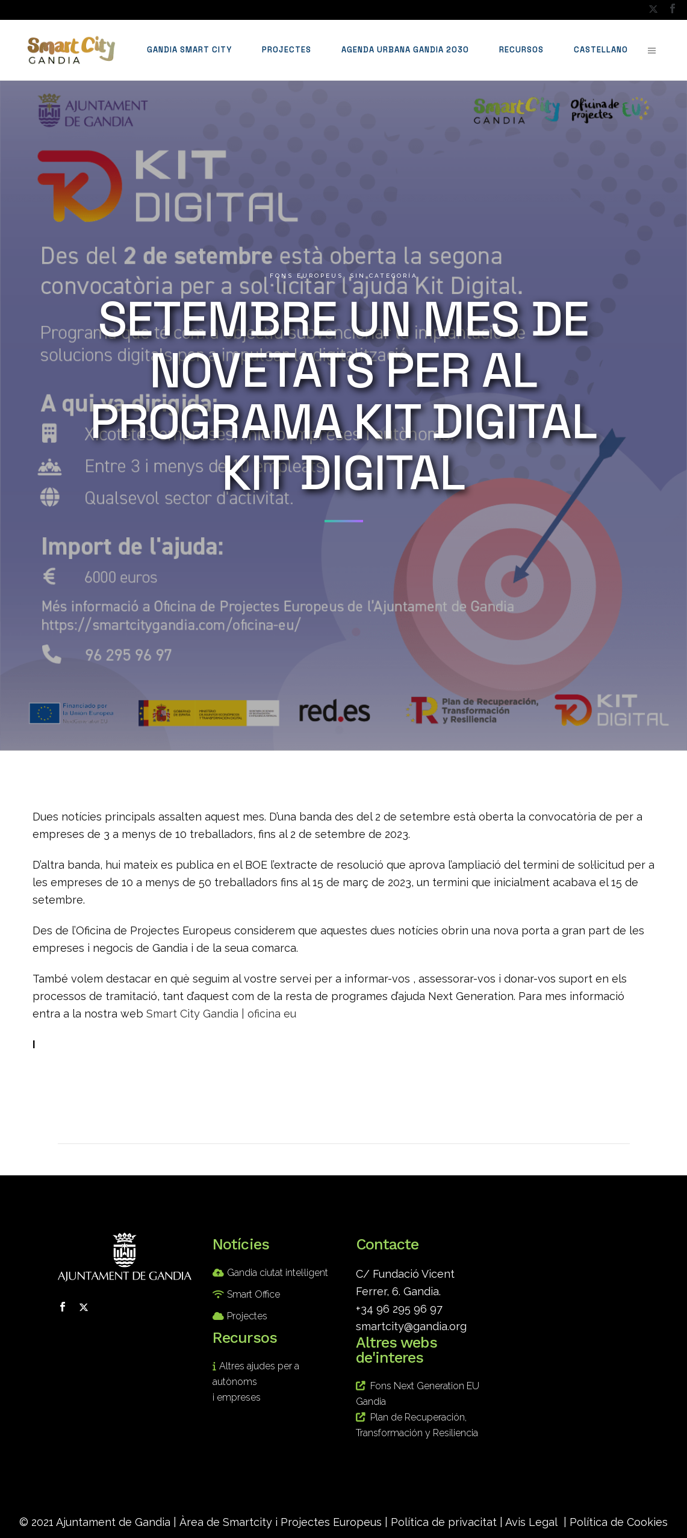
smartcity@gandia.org (411, 1326)
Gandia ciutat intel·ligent (277, 1272)
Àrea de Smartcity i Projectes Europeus (280, 1522)
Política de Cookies (619, 1522)
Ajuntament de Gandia (113, 1522)
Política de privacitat (444, 1522)
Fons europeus (306, 275)
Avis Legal (531, 1522)
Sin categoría (384, 275)
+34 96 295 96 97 (399, 1308)
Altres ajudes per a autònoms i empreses (256, 1381)
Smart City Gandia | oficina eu (221, 1013)
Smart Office (253, 1294)
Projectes (247, 1316)
